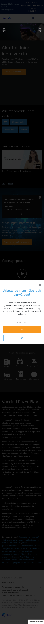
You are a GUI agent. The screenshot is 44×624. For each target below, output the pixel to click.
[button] (4, 30)
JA (22, 329)
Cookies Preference (36, 622)
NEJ (22, 338)
